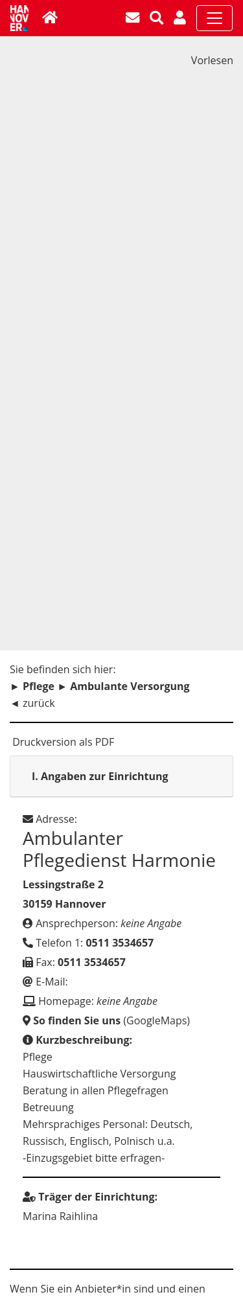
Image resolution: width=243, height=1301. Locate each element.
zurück (39, 703)
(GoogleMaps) (106, 1020)
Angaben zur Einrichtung (100, 776)
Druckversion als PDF (62, 742)
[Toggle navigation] (214, 18)
